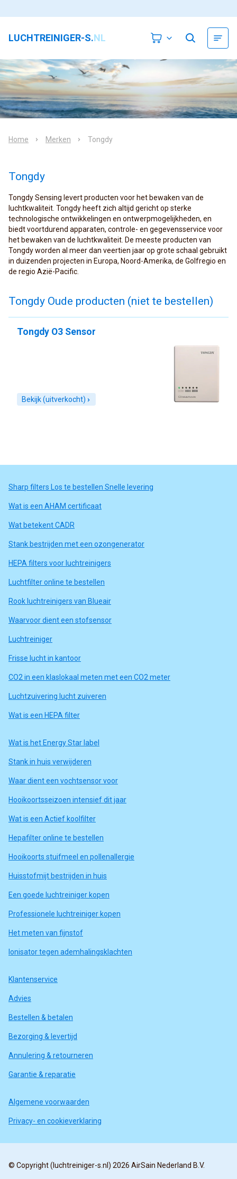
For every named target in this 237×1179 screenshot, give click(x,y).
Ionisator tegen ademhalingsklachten (70, 952)
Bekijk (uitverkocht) (56, 399)
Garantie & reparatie (42, 1074)
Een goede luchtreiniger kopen (59, 895)
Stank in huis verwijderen (50, 761)
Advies (19, 998)
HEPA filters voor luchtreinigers (59, 563)
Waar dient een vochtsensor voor (63, 780)
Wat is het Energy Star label (53, 742)
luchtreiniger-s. (57, 38)
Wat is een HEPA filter (44, 715)
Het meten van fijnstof (45, 933)
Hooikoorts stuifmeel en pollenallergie (71, 857)
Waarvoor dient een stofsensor (60, 620)
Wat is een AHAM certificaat (55, 506)
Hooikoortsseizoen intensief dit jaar (67, 800)
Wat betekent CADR (41, 525)
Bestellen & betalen (40, 1017)
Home (18, 139)
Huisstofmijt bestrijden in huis (57, 876)
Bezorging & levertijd (42, 1036)
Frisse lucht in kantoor (44, 658)
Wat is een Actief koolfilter (52, 819)
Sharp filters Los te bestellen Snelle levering (80, 487)
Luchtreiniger (30, 639)
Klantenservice (33, 979)
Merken (58, 139)
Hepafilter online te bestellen (56, 838)
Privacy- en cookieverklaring (55, 1121)
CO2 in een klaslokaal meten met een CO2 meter (89, 677)
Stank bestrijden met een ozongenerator (76, 544)
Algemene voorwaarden (48, 1102)
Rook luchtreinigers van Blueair (59, 601)
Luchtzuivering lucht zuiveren (57, 696)
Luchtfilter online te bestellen (56, 582)
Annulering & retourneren (50, 1055)
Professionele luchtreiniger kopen (64, 914)
